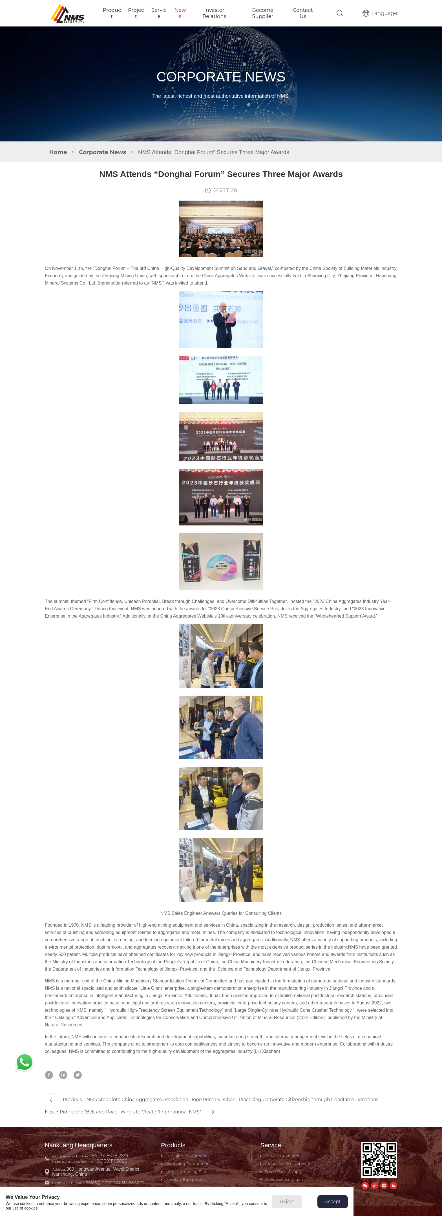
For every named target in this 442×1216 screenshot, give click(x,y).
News (180, 13)
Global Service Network (287, 1163)
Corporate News (102, 152)
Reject (287, 1201)
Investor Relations (214, 13)
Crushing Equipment (186, 1155)
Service (159, 13)
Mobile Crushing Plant (187, 1171)
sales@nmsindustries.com (115, 1182)
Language (380, 13)
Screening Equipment (187, 1163)
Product (112, 13)
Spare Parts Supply (283, 1171)
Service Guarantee (282, 1155)
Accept (333, 1201)
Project (136, 13)
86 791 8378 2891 (110, 1156)
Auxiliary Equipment (185, 1179)
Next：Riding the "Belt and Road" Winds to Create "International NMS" (132, 1112)
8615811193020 (111, 1161)
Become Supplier (262, 13)
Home (58, 152)
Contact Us (303, 13)
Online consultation (284, 1179)
